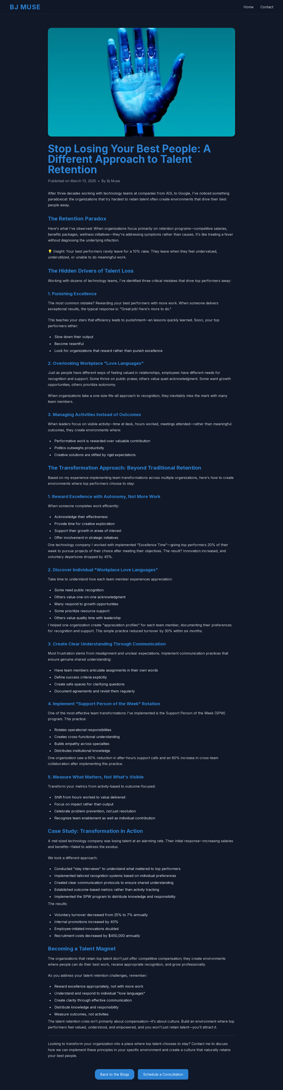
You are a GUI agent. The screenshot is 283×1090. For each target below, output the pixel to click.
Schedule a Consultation (163, 1074)
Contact (266, 7)
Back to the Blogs (114, 1074)
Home (249, 7)
